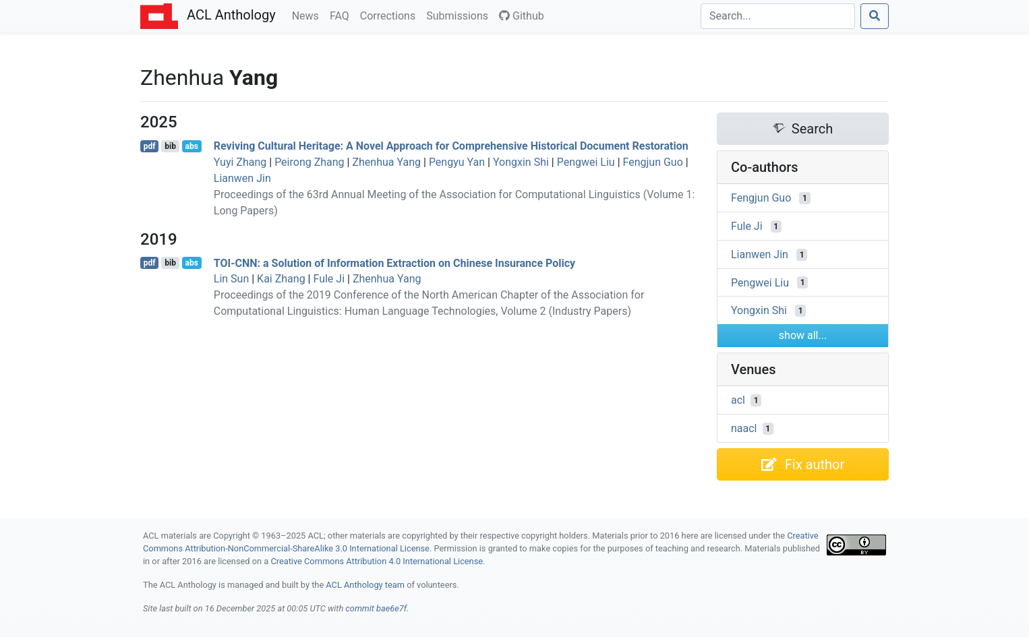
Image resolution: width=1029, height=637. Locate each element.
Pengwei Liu (586, 162)
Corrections (390, 14)
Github (521, 15)
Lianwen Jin (242, 178)
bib (170, 146)
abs (191, 146)
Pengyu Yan (457, 162)
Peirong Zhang (309, 162)
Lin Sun (231, 278)
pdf (150, 146)
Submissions (460, 14)
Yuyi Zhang (240, 162)
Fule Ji (329, 278)
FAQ (342, 14)
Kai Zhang (281, 278)
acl (738, 400)
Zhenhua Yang (386, 162)
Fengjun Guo (653, 162)
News (308, 14)
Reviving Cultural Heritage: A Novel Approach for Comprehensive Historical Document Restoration (451, 146)
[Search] (778, 16)
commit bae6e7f (376, 608)
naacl (744, 428)
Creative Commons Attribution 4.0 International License (376, 561)
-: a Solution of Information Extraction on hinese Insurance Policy (394, 262)
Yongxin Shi (521, 162)
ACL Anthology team (365, 585)
